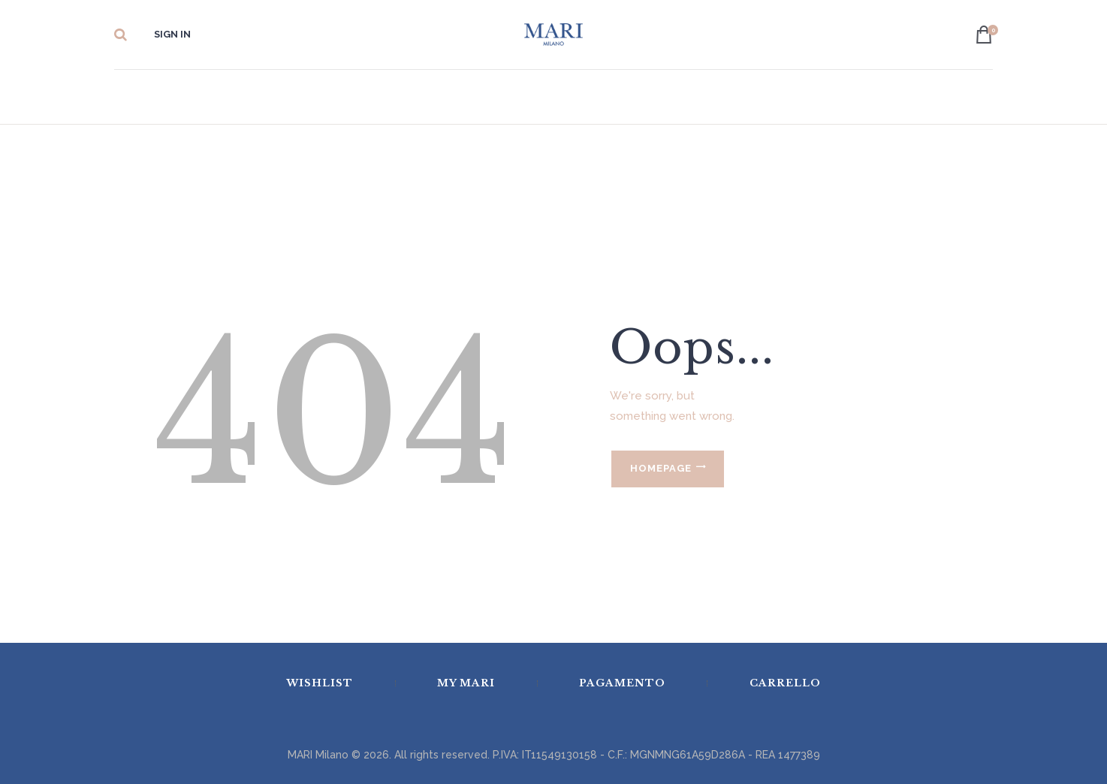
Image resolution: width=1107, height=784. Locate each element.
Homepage (661, 468)
